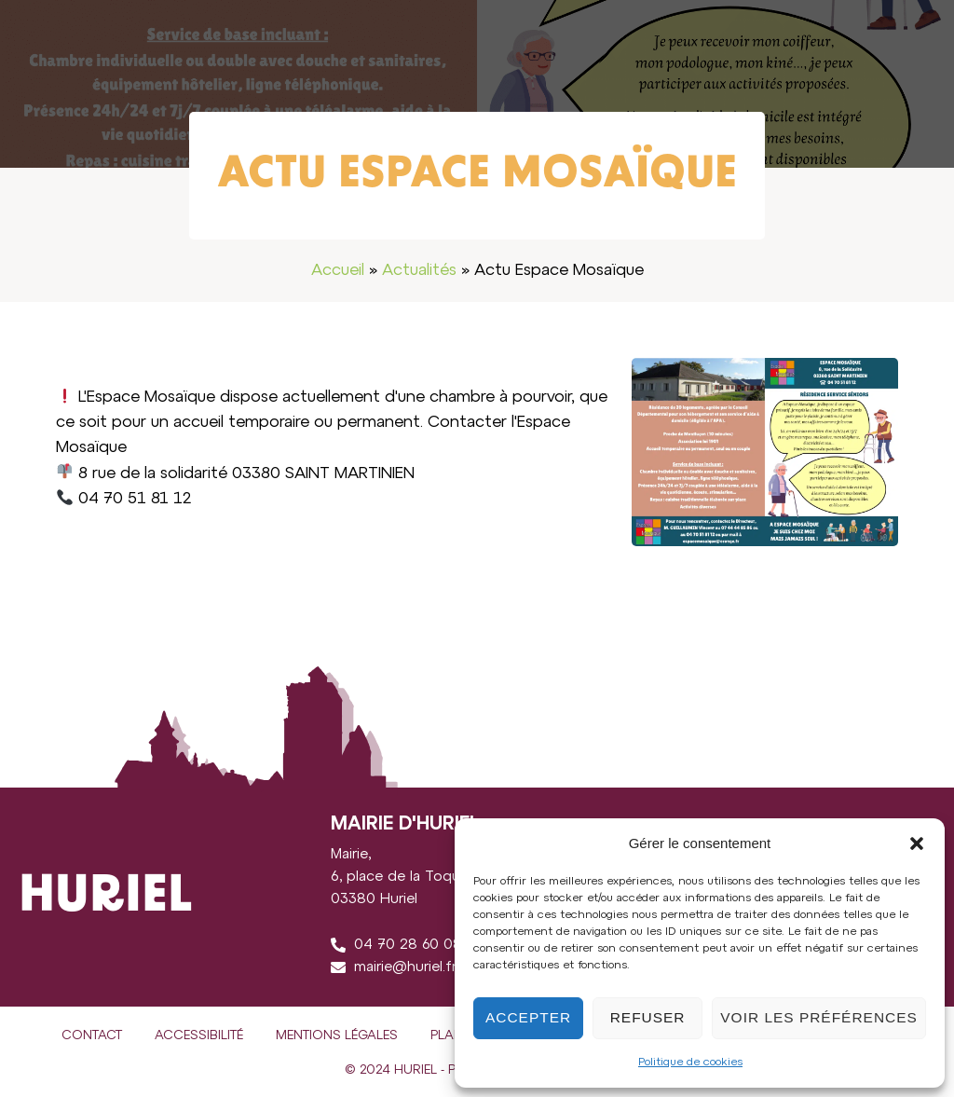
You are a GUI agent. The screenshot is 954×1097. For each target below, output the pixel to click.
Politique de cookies (690, 1062)
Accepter (529, 1017)
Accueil (337, 270)
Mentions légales (337, 1036)
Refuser (649, 1017)
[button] (916, 843)
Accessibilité (199, 1036)
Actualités (419, 270)
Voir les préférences (820, 1017)
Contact (91, 1036)
